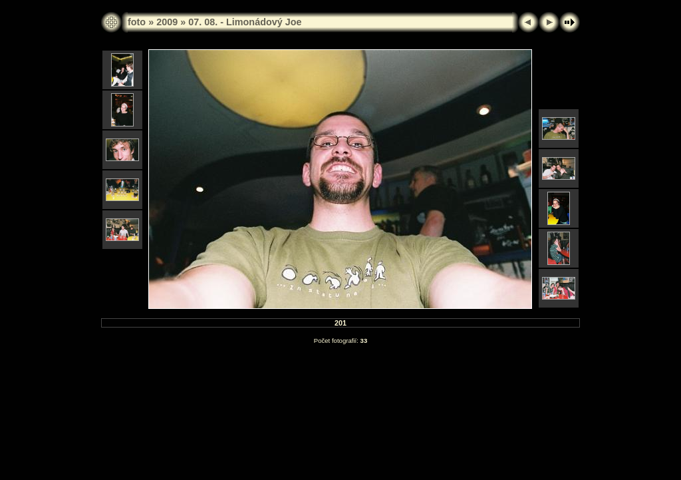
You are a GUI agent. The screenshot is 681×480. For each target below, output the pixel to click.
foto (137, 22)
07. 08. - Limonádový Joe (244, 22)
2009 (167, 22)
